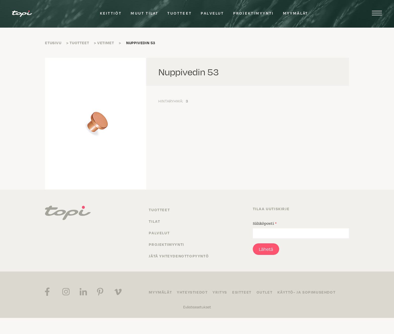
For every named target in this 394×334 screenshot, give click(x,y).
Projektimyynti (253, 13)
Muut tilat (144, 13)
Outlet (265, 292)
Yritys (220, 292)
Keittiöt (111, 13)
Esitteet (242, 292)
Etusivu (53, 42)
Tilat (154, 221)
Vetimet (105, 42)
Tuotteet (179, 13)
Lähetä (266, 249)
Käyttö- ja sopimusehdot (306, 292)
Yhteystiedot (192, 292)
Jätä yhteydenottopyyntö (179, 256)
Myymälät (295, 13)
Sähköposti (265, 223)
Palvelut (212, 13)
